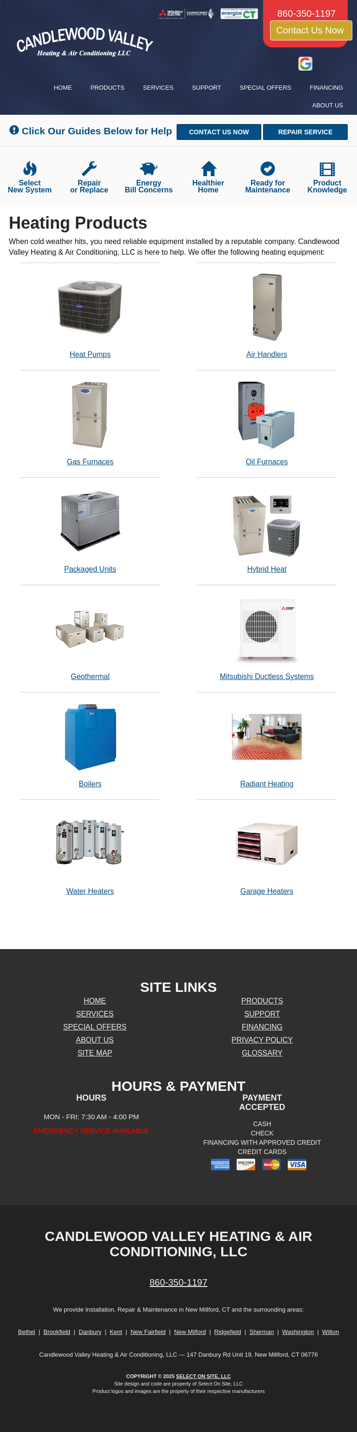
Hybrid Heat (267, 530)
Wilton (330, 1331)
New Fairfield (148, 1331)
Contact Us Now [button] (311, 30)
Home (63, 87)
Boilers (90, 745)
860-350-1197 (179, 1282)
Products (108, 87)
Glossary (262, 1053)
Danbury (90, 1331)
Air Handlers (267, 315)
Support (206, 87)
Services (158, 87)
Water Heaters (90, 852)
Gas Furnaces (90, 423)
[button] (219, 132)
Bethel (26, 1331)
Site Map (95, 1053)
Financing (327, 87)
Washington (298, 1331)
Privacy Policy (262, 1040)
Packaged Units (90, 530)
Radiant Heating (267, 745)
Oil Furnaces (267, 423)
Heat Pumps (90, 315)
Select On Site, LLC (203, 1376)
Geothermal (90, 637)
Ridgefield (227, 1331)
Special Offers (265, 87)
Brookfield (57, 1331)
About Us (327, 105)
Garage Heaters (267, 852)
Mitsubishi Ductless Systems (267, 637)
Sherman (261, 1331)
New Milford (190, 1331)
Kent (116, 1331)
